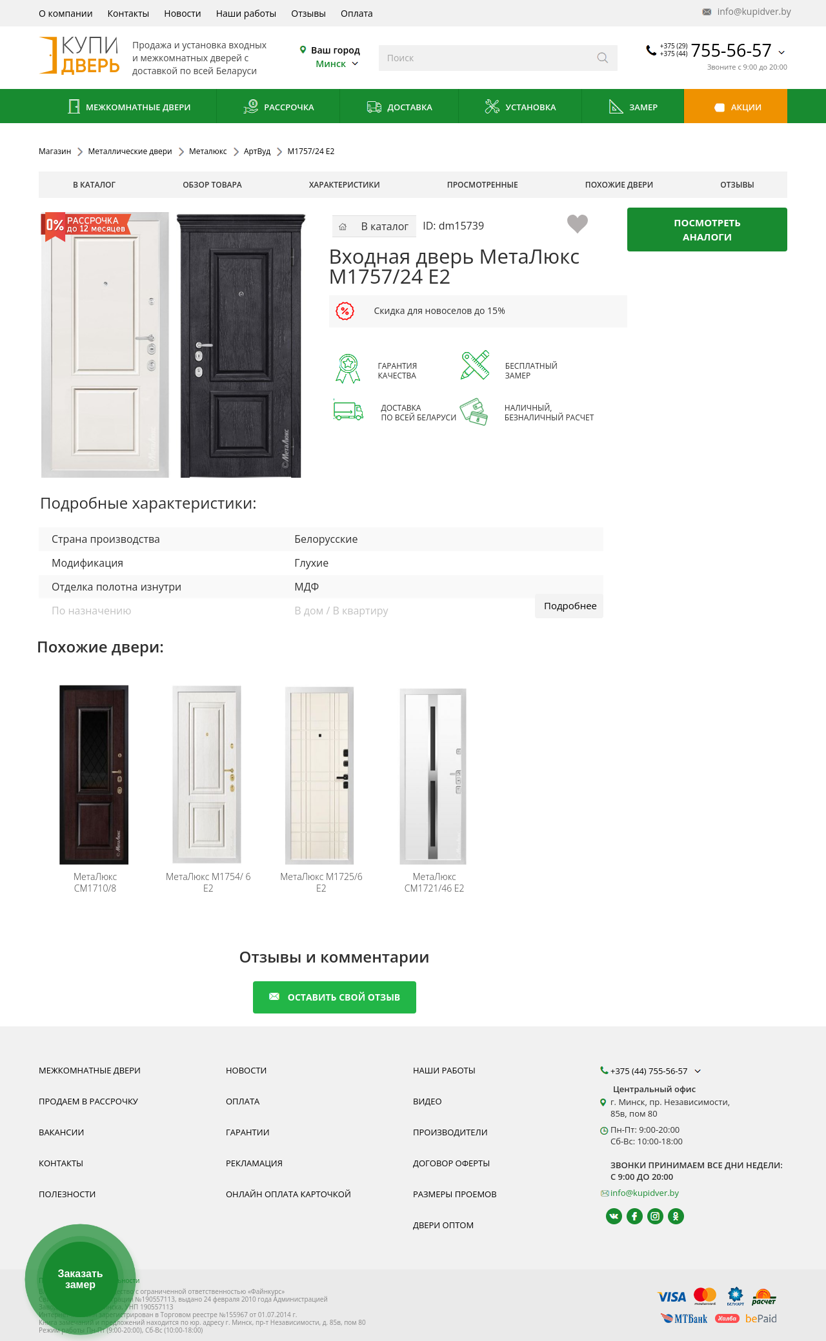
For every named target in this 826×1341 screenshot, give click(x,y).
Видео (427, 1101)
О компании (66, 13)
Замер (633, 108)
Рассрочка (278, 108)
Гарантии (248, 1132)
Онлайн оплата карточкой (288, 1194)
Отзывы (308, 13)
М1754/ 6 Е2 (208, 882)
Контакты (129, 13)
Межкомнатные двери (128, 108)
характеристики (344, 184)
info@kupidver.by (745, 12)
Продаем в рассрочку (88, 1101)
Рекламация (254, 1163)
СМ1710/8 (95, 882)
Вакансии (61, 1132)
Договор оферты (451, 1163)
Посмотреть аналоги (707, 229)
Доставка (399, 108)
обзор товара (212, 184)
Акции (736, 108)
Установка (520, 108)
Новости (182, 13)
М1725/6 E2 (321, 882)
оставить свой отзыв (334, 997)
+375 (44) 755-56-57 (656, 1071)
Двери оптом (443, 1225)
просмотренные (482, 184)
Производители (450, 1132)
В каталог (94, 184)
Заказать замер (80, 1279)
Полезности (67, 1194)
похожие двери (619, 184)
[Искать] (603, 58)
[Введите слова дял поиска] (484, 58)
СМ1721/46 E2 (435, 882)
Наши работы (246, 13)
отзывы (737, 184)
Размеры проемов (455, 1194)
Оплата (357, 13)
